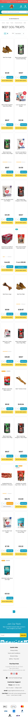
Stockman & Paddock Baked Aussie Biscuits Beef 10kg (7, 247)
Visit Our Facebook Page (14, 678)
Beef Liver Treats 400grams (7, 342)
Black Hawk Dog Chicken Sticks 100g (7, 437)
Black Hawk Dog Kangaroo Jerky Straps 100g (21, 437)
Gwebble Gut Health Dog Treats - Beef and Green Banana (21, 484)
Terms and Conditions (14, 653)
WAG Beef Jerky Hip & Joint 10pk (7, 579)
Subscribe (23, 635)
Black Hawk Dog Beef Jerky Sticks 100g (7, 105)
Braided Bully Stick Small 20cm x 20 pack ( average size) (7, 484)
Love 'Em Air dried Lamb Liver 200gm (7, 200)
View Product (21, 267)
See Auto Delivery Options (21, 270)
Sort (12, 33)
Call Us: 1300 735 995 (21, 1)
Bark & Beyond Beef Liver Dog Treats (21, 247)
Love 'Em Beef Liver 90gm (7, 531)
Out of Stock (10, 503)
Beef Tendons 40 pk (21, 388)
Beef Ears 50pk (21, 294)
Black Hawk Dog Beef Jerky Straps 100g (21, 342)
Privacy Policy (14, 650)
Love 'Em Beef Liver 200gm (21, 105)
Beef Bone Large (7, 294)
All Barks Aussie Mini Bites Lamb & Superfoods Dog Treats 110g (7, 389)
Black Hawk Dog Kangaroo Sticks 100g (20, 200)
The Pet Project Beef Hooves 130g (21, 531)
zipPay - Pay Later (14, 659)
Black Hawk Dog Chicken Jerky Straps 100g (7, 152)
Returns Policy (14, 656)
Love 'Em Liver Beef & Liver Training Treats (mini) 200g (20, 152)
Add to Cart (9, 77)
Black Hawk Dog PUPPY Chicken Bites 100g (21, 58)
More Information (7, 506)
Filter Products (14, 18)
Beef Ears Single (7, 57)
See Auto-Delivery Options (7, 80)
